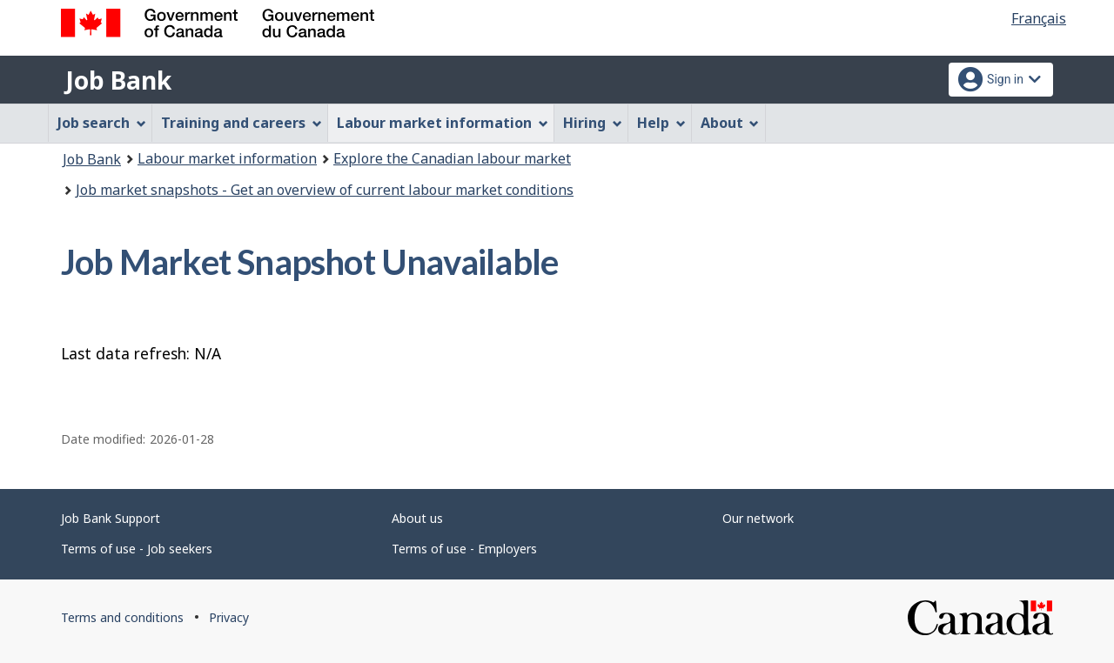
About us (417, 518)
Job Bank (118, 80)
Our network (758, 518)
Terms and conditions (122, 617)
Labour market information (227, 158)
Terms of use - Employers (464, 548)
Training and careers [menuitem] (241, 122)
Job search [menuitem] (101, 122)
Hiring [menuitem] (592, 122)
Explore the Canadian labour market (452, 158)
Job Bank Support (110, 518)
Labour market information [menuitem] (442, 122)
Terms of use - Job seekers (136, 548)
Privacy (229, 617)
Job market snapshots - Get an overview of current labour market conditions (325, 189)
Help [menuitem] (661, 122)
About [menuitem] (730, 122)
